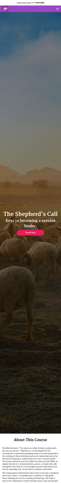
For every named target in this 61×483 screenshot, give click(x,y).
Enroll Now (30, 233)
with (30, 3)
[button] (57, 9)
